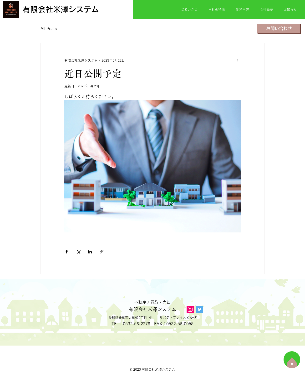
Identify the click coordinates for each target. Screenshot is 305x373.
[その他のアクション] (238, 60)
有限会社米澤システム (152, 309)
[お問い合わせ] (278, 28)
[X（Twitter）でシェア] (78, 251)
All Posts (49, 28)
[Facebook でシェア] (66, 251)
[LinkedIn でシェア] (90, 251)
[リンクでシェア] (101, 251)
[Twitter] (199, 309)
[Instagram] (190, 309)
